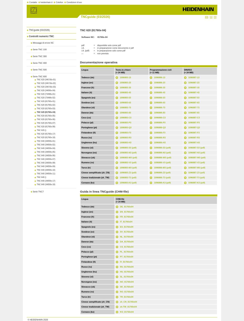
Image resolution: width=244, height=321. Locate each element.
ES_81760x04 (126, 227)
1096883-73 (125, 107)
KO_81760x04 (127, 312)
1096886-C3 (160, 117)
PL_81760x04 (126, 252)
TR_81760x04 (126, 297)
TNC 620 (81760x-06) (46, 119)
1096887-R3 (194, 137)
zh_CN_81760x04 (128, 302)
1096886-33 (159, 87)
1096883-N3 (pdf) (128, 152)
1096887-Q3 (194, 127)
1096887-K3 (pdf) (196, 183)
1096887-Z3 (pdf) (196, 172)
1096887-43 (194, 92)
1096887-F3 (194, 132)
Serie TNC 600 (40, 76)
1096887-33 (194, 87)
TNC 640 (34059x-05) (46, 152)
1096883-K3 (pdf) (128, 183)
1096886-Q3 (160, 127)
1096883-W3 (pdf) (128, 157)
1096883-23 (125, 82)
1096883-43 (125, 92)
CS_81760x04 (126, 247)
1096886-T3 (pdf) (162, 177)
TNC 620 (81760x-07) (46, 123)
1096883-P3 (125, 122)
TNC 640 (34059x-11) (46, 174)
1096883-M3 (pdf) (128, 167)
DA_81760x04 (127, 242)
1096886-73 (159, 107)
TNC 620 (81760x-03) (46, 109)
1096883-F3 (125, 132)
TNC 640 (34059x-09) (46, 166)
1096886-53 (159, 97)
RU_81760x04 (127, 267)
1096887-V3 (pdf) (196, 162)
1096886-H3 (160, 142)
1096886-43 (159, 92)
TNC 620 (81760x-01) (46, 101)
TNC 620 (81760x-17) (46, 134)
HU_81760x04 (127, 272)
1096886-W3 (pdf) (162, 157)
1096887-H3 (194, 142)
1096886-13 (159, 77)
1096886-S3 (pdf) (162, 148)
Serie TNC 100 (40, 49)
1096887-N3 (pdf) (196, 152)
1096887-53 (194, 97)
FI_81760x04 (126, 262)
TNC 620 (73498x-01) (46, 94)
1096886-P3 (159, 122)
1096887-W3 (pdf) (196, 157)
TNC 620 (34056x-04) (46, 90)
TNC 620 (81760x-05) (46, 116)
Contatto (33, 2)
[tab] (51, 29)
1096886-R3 (160, 137)
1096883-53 (125, 97)
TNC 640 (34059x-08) (46, 163)
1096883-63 (125, 102)
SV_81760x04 (126, 232)
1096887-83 (194, 113)
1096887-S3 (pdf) (196, 148)
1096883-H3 (126, 142)
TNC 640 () (41, 177)
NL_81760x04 (126, 237)
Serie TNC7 (38, 191)
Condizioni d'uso (74, 2)
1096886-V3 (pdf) (162, 162)
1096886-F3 (159, 132)
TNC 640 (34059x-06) (46, 156)
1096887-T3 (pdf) (196, 177)
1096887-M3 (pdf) (196, 167)
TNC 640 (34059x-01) (46, 141)
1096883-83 (125, 113)
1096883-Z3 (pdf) (128, 172)
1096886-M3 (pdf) (162, 167)
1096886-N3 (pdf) (162, 152)
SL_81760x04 (126, 277)
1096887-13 (194, 77)
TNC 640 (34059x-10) (46, 170)
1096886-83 (159, 113)
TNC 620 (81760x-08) (46, 127)
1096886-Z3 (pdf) (162, 172)
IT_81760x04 (126, 222)
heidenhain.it (46, 2)
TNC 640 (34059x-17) (46, 181)
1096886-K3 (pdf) (162, 183)
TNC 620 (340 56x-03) (46, 87)
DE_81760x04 (126, 207)
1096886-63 (159, 102)
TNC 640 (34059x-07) (46, 159)
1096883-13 (125, 77)
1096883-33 (125, 87)
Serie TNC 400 (40, 63)
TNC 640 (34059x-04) (46, 148)
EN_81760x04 (126, 212)
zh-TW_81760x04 (128, 307)
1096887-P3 (194, 122)
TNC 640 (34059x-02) (46, 145)
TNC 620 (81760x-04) (46, 112)
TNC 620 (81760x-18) (46, 137)
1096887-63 (194, 102)
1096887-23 (194, 82)
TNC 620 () (41, 130)
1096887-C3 (194, 117)
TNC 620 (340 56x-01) (46, 80)
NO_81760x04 (127, 282)
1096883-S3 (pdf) (128, 148)
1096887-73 (194, 107)
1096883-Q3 (126, 127)
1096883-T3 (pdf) (128, 177)
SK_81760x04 (126, 287)
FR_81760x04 (126, 217)
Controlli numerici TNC (41, 36)
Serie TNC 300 (40, 56)
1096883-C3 (126, 117)
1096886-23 (159, 82)
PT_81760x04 (126, 257)
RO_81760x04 (127, 292)
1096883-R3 (126, 137)
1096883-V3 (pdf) (128, 162)
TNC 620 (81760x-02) (46, 105)
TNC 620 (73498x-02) (46, 98)
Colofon (59, 2)
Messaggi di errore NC (43, 43)
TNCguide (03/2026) (39, 30)
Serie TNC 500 (40, 70)
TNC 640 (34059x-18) (46, 184)
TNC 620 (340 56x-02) (46, 83)
